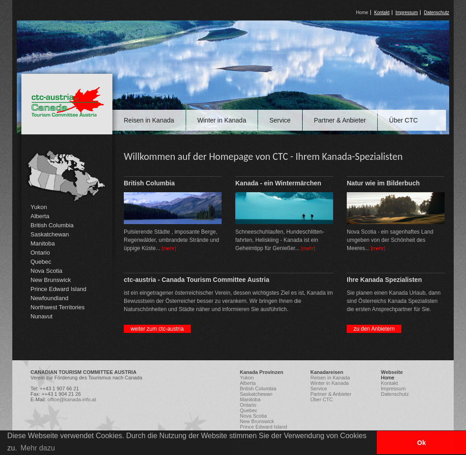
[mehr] (169, 248)
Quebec (40, 261)
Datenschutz (436, 12)
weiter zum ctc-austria (157, 329)
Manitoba (42, 243)
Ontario (40, 252)
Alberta (39, 216)
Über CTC (403, 120)
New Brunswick (50, 279)
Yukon (38, 207)
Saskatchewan (49, 234)
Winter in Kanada (222, 120)
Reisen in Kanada (149, 120)
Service (280, 120)
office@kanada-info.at (71, 399)
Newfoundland (49, 298)
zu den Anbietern (374, 329)
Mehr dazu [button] (37, 448)
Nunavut (41, 316)
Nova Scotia (46, 270)
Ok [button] (421, 442)
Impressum (406, 12)
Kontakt (382, 12)
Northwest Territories (57, 307)
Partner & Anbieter (340, 120)
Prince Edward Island (58, 289)
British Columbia (52, 225)
